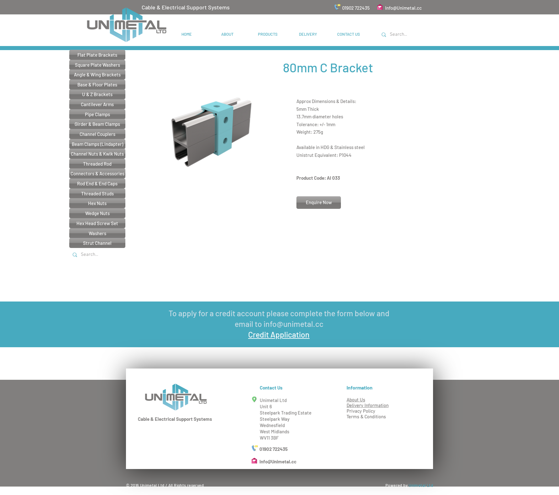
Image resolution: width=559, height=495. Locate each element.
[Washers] (97, 233)
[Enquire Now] (318, 202)
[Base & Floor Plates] (97, 85)
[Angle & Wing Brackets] (97, 75)
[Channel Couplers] (97, 134)
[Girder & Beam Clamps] (97, 124)
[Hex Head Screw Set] (97, 223)
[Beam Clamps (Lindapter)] (97, 144)
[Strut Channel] (97, 243)
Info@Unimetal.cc (403, 8)
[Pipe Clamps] (97, 114)
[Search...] (409, 34)
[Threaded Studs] (97, 193)
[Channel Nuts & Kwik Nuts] (97, 154)
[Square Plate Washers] (97, 65)
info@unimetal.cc (293, 323)
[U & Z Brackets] (97, 94)
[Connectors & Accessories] (97, 173)
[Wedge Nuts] (97, 213)
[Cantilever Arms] (97, 104)
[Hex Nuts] (97, 203)
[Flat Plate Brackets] (97, 55)
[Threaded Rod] (97, 164)
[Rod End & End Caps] (97, 183)
